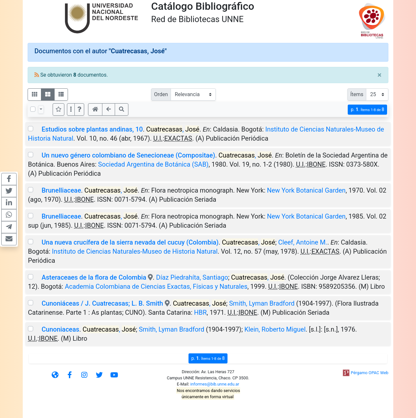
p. (367, 109)
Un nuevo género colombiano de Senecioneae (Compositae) (128, 155)
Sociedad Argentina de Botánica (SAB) (153, 164)
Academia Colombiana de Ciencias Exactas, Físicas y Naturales (156, 286)
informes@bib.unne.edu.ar (214, 384)
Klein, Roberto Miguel (275, 329)
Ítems (356, 94)
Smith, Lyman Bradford (261, 303)
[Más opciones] (71, 109)
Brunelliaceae (61, 190)
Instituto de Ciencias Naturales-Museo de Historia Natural (135, 251)
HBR (200, 312)
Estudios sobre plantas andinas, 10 (92, 129)
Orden (161, 94)
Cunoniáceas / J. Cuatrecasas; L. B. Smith (102, 303)
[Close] (379, 75)
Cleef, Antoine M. (302, 242)
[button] (79, 109)
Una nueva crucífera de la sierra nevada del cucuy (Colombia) (130, 242)
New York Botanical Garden (306, 190)
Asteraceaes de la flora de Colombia (94, 277)
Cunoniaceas (60, 329)
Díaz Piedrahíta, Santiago (192, 277)
